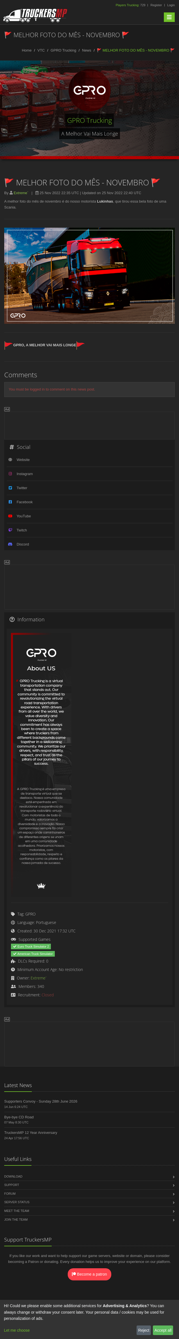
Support (11, 1185)
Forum (9, 1193)
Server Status (17, 1202)
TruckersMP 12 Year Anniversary (30, 1132)
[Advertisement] (89, 424)
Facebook (25, 502)
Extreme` (20, 193)
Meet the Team (16, 1210)
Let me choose (17, 1330)
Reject (143, 1330)
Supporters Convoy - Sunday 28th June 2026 (40, 1101)
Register (156, 5)
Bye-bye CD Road (19, 1117)
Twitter (22, 488)
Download (13, 1176)
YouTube (24, 516)
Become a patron (89, 1274)
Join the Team (16, 1219)
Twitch (22, 530)
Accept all (163, 1330)
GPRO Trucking (63, 50)
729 (131, 5)
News (86, 50)
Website (23, 460)
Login (171, 5)
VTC (41, 50)
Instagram (25, 474)
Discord (23, 544)
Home (27, 50)
